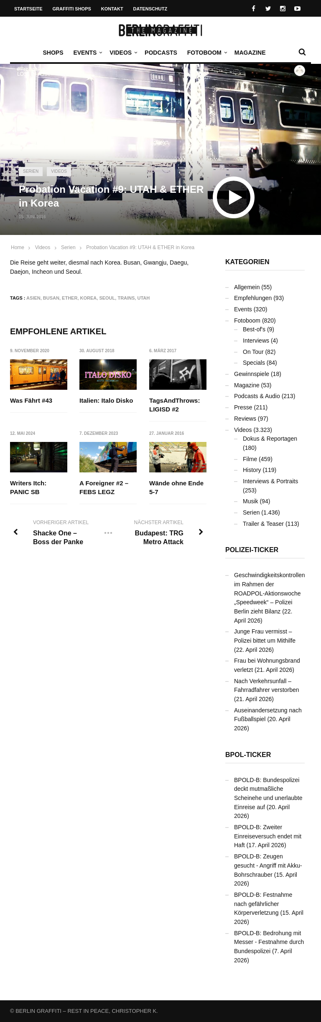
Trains (126, 297)
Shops (53, 52)
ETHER (69, 297)
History (252, 470)
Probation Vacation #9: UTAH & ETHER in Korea (140, 247)
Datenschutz (150, 8)
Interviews (256, 340)
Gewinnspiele (251, 374)
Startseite (28, 8)
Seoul (107, 297)
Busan (51, 297)
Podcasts (161, 52)
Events (87, 52)
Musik (250, 501)
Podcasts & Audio (257, 396)
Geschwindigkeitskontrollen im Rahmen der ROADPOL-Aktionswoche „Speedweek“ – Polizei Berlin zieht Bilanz (269, 593)
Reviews (245, 418)
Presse (243, 407)
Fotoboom (206, 52)
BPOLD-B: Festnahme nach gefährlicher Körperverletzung (263, 903)
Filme (250, 459)
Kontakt (112, 8)
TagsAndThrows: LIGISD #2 (174, 405)
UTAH (143, 297)
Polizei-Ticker (251, 549)
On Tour (253, 351)
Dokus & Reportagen (270, 438)
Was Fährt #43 (31, 400)
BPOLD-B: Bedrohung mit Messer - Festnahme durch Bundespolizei (269, 942)
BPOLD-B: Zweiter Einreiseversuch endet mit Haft (267, 836)
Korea (88, 297)
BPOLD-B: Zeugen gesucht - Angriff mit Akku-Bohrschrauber (268, 865)
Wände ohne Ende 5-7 (176, 487)
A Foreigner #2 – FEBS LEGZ (103, 487)
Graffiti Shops (72, 8)
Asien (33, 297)
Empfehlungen (253, 298)
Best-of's (254, 329)
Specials (254, 362)
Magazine (250, 52)
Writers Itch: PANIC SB (28, 487)
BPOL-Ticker (248, 754)
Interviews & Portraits (270, 481)
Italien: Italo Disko (106, 400)
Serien (30, 171)
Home (17, 247)
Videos (123, 52)
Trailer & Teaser (263, 523)
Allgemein (247, 287)
